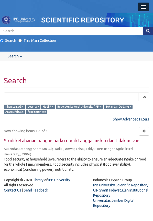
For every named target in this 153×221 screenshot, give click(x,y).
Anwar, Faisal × (14, 111)
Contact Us (12, 190)
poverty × (33, 106)
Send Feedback (36, 190)
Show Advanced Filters (131, 119)
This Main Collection (37, 40)
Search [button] (15, 56)
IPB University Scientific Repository (120, 185)
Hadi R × (48, 106)
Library (38, 180)
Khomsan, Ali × (14, 106)
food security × (37, 111)
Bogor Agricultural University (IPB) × (79, 106)
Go (143, 97)
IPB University (59, 180)
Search (8, 40)
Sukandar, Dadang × (118, 106)
